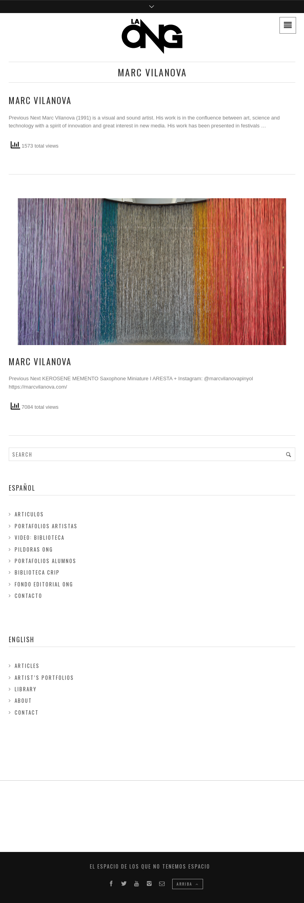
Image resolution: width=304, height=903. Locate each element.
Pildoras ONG (34, 549)
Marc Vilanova (40, 100)
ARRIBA (188, 884)
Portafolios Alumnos (45, 561)
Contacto (28, 595)
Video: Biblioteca (40, 537)
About (23, 700)
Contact (27, 712)
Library (26, 689)
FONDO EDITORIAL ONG (44, 584)
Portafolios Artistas (46, 526)
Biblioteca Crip (37, 572)
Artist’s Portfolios (44, 677)
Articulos (29, 514)
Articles (27, 666)
